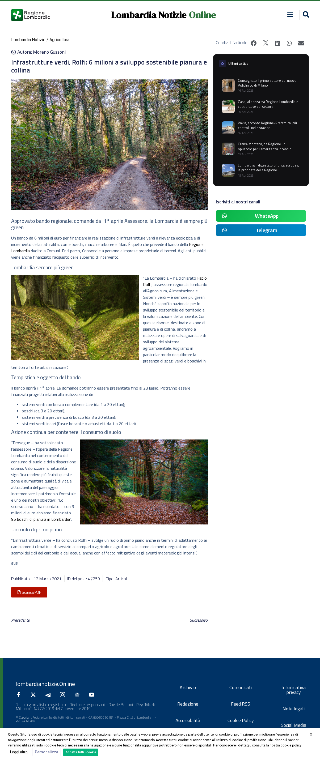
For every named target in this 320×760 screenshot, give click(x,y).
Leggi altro (19, 752)
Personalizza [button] (46, 752)
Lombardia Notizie (148, 14)
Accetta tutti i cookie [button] (80, 752)
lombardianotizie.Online (45, 683)
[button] (305, 15)
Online (202, 14)
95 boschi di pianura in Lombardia (40, 519)
